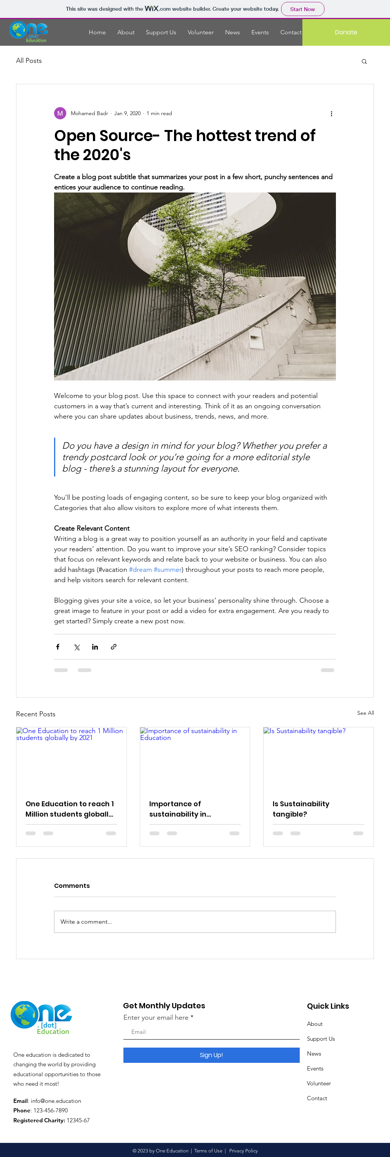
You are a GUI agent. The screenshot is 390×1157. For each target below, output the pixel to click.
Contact (317, 1098)
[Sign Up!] (211, 1055)
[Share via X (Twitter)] (76, 646)
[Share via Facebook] (57, 646)
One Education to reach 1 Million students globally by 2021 (70, 809)
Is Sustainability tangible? (301, 809)
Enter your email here (156, 1017)
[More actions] (331, 113)
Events (315, 1068)
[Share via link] (113, 646)
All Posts (29, 60)
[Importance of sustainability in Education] (195, 758)
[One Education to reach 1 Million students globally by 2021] (71, 758)
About (315, 1023)
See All (365, 712)
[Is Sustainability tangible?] (319, 758)
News (314, 1053)
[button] (364, 61)
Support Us (321, 1038)
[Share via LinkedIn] (95, 646)
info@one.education (56, 1100)
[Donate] (346, 32)
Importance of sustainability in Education (177, 809)
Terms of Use (208, 1151)
